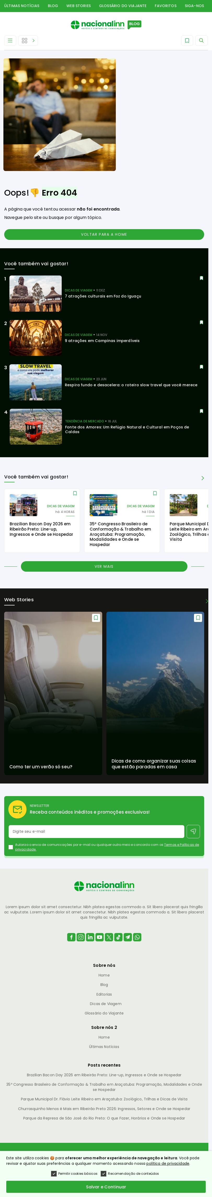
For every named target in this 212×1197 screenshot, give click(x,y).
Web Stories (78, 5)
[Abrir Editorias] (28, 40)
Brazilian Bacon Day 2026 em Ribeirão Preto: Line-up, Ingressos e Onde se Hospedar (104, 1075)
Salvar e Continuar (106, 1187)
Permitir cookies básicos (74, 1174)
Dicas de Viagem (105, 1003)
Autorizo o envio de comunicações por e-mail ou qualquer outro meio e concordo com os (107, 847)
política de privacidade (167, 1163)
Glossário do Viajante (122, 5)
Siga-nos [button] (194, 5)
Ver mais (104, 566)
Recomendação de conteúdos (130, 1174)
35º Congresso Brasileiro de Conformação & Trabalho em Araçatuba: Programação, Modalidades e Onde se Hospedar (104, 1087)
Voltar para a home (104, 234)
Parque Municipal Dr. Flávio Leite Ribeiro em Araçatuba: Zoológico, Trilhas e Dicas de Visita (104, 1099)
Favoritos (165, 5)
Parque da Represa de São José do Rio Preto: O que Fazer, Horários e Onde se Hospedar (104, 1118)
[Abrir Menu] (10, 40)
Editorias (104, 994)
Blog (53, 5)
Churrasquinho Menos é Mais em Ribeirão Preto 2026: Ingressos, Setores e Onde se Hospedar (104, 1108)
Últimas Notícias (21, 5)
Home (104, 975)
